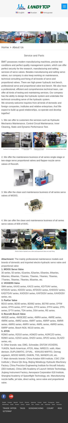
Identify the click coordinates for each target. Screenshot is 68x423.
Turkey (22, 404)
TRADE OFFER (9, 408)
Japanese (33, 402)
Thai (32, 404)
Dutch (53, 404)
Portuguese (46, 13)
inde (42, 404)
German (27, 402)
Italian (57, 402)
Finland (37, 404)
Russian (32, 13)
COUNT (50, 408)
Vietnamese (5, 404)
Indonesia (47, 404)
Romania (59, 404)
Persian (17, 404)
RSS (60, 408)
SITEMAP (7, 411)
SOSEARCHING (36, 408)
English (20, 13)
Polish (11, 404)
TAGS (22, 408)
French (21, 402)
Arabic (45, 402)
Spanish (16, 402)
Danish (28, 404)
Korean (40, 402)
